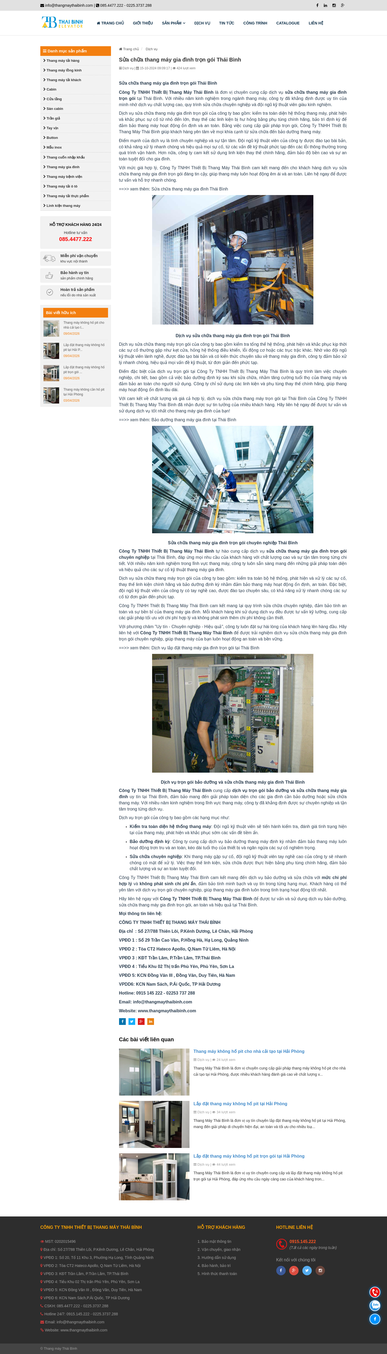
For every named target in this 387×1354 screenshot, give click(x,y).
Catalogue (288, 23)
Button (50, 138)
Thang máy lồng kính (62, 70)
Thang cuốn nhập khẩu (64, 157)
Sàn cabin (53, 109)
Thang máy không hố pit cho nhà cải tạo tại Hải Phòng (249, 1051)
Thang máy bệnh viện (62, 177)
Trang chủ (110, 23)
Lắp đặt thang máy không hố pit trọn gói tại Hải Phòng (249, 1156)
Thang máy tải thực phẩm (66, 196)
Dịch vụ (202, 23)
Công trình (255, 23)
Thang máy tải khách (62, 80)
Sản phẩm (171, 23)
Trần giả (51, 118)
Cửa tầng (52, 99)
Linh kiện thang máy (61, 206)
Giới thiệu (143, 23)
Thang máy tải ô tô (60, 186)
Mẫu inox (52, 147)
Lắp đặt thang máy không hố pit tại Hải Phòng (240, 1103)
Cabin (49, 89)
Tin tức (226, 23)
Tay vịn (50, 128)
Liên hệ (316, 23)
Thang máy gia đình (61, 167)
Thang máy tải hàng (61, 61)
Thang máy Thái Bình (60, 1348)
